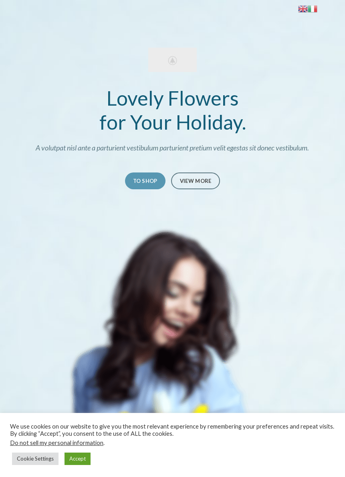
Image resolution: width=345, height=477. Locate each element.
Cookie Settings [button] (35, 458)
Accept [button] (77, 458)
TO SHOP (145, 181)
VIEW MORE (196, 181)
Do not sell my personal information (56, 442)
